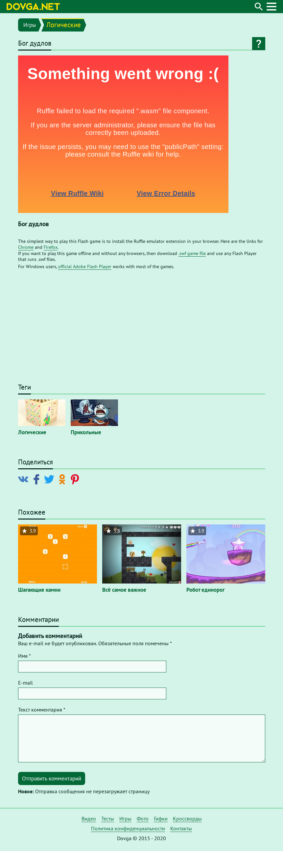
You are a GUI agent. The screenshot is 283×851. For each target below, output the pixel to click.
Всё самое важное (124, 589)
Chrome (26, 247)
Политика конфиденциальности (128, 828)
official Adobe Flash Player (84, 266)
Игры (29, 25)
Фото (143, 818)
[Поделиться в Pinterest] (76, 479)
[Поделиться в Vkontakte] (24, 479)
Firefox (51, 247)
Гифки (161, 818)
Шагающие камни (39, 589)
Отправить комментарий (51, 778)
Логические (63, 24)
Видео (89, 818)
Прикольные (86, 432)
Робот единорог (205, 589)
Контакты (181, 828)
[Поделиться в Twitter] (50, 479)
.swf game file (192, 253)
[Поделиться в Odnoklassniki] (63, 479)
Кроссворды (187, 818)
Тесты (107, 818)
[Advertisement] (141, 329)
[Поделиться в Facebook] (37, 479)
